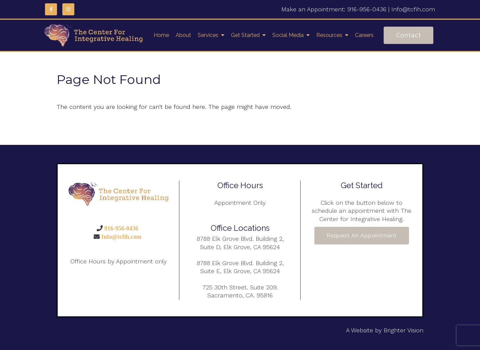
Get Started (245, 35)
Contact (408, 35)
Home (161, 35)
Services (208, 35)
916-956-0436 (366, 9)
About (183, 35)
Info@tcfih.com (413, 9)
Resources (329, 35)
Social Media (288, 35)
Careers (364, 35)
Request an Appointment (362, 235)
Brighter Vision (403, 330)
